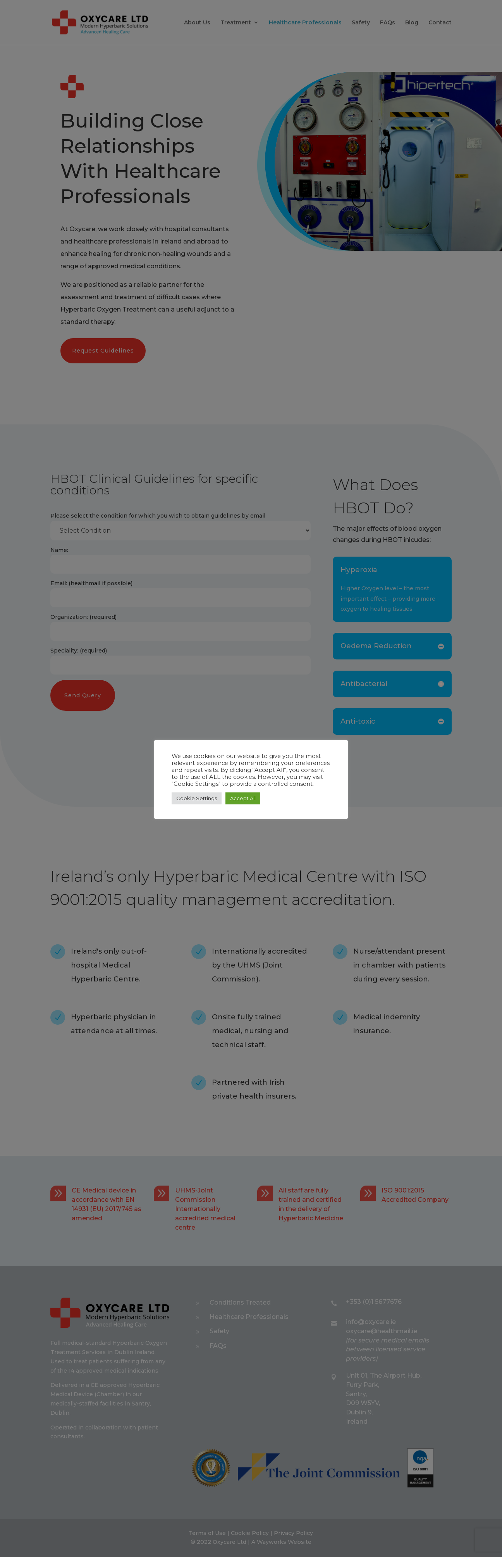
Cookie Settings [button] (196, 798)
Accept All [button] (243, 798)
